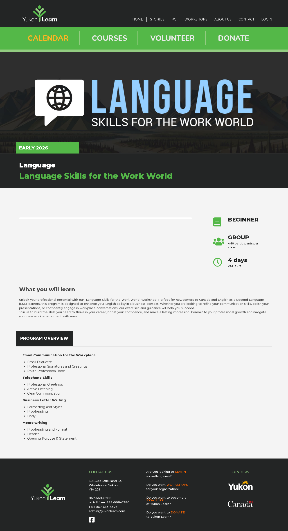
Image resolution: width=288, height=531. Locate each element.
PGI (174, 19)
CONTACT (246, 19)
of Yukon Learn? (158, 504)
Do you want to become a (166, 498)
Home (137, 19)
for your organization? (162, 489)
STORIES (157, 19)
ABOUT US (223, 19)
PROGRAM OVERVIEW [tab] (44, 338)
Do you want (167, 484)
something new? (159, 476)
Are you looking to (166, 471)
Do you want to (165, 512)
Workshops (195, 19)
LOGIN (266, 19)
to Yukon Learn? (158, 516)
